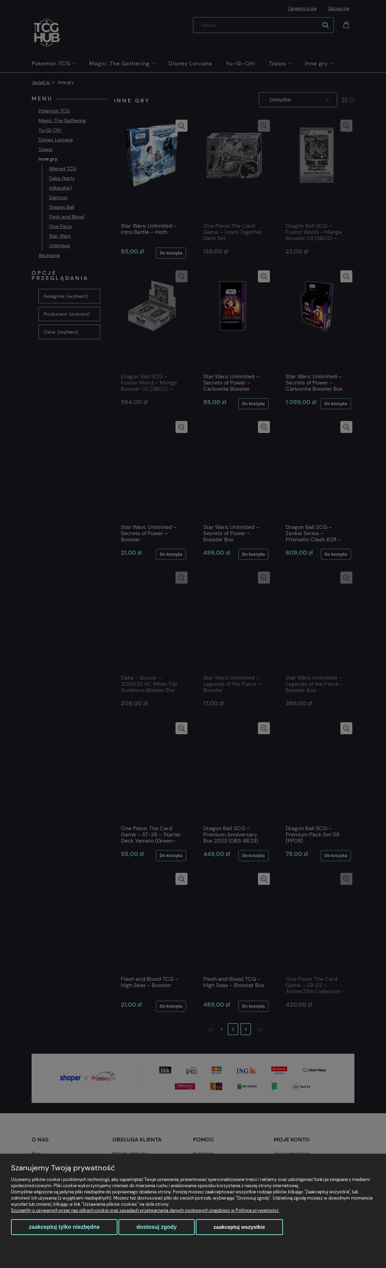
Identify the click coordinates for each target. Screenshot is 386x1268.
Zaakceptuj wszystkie (239, 1227)
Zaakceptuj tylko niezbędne (64, 1227)
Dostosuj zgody (156, 1227)
